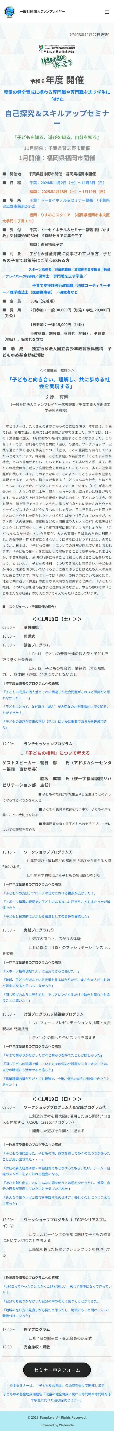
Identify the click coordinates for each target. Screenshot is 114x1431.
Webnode (66, 1425)
